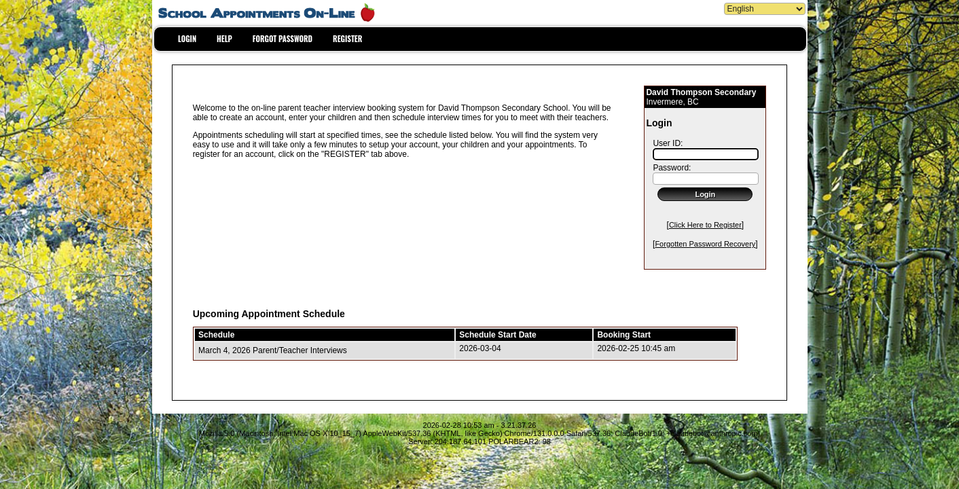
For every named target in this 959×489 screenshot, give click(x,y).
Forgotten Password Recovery (705, 244)
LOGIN (187, 38)
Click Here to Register (705, 225)
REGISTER (347, 38)
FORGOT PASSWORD (282, 38)
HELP (224, 38)
